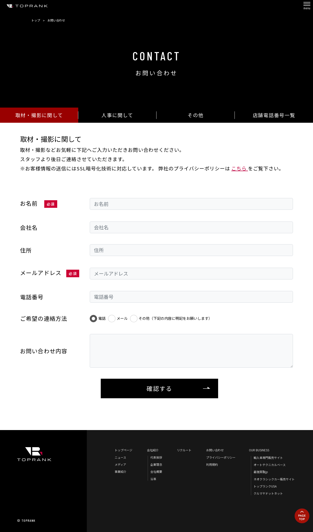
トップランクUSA (265, 486)
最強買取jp (261, 472)
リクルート (184, 450)
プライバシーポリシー (220, 457)
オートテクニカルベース (270, 465)
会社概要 (156, 471)
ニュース (120, 457)
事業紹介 (120, 471)
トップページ (123, 450)
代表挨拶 (156, 457)
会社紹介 (153, 450)
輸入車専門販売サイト (268, 457)
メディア (120, 464)
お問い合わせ (215, 450)
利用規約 (212, 464)
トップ (35, 20)
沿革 (153, 479)
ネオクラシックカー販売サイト (274, 479)
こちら (239, 168)
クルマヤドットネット (268, 493)
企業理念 (156, 464)
